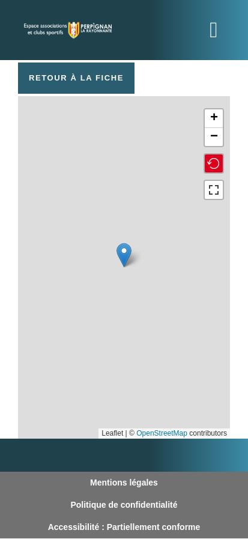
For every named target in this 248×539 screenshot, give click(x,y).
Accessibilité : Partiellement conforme (124, 527)
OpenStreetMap (161, 433)
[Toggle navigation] (214, 30)
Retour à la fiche (76, 77)
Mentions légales (124, 482)
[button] (124, 255)
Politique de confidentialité (123, 505)
